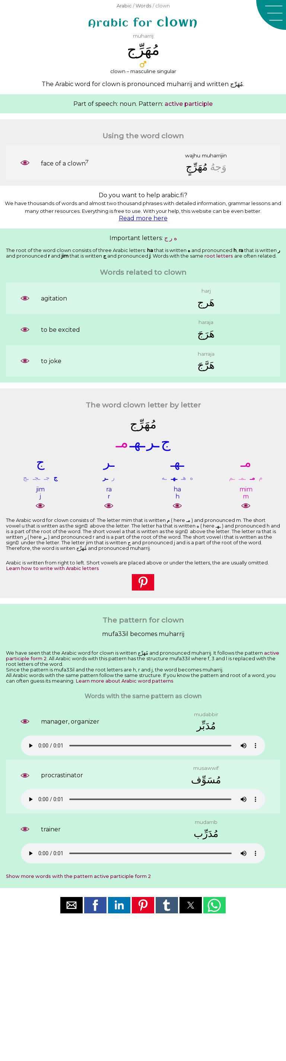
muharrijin (214, 155)
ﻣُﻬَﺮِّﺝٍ (196, 167)
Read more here (143, 218)
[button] (271, 15)
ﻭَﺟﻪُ (218, 167)
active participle (189, 103)
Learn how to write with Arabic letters (52, 568)
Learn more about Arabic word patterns (125, 681)
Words (144, 6)
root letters (218, 256)
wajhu (192, 155)
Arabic (124, 6)
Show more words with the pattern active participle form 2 (78, 876)
